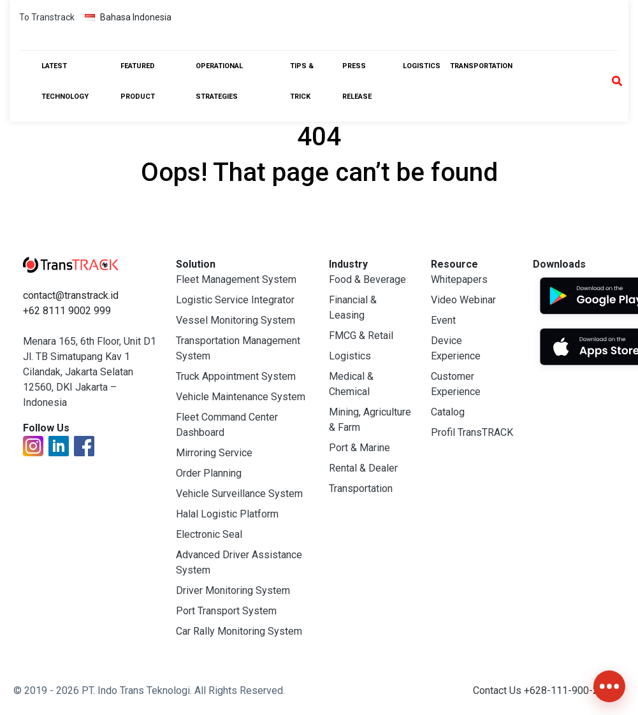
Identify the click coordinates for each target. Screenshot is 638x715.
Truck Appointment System (236, 376)
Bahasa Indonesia (128, 17)
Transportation (481, 66)
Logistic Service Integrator (235, 300)
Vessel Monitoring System (235, 320)
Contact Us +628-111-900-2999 (544, 690)
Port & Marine (359, 448)
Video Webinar (463, 300)
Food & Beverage (367, 279)
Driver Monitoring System (233, 590)
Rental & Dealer (363, 468)
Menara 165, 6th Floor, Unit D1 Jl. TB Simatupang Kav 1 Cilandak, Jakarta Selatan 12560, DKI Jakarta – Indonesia (89, 371)
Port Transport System (226, 611)
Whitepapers (459, 279)
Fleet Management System (236, 279)
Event (443, 320)
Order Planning (209, 473)
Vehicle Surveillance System (239, 493)
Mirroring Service (214, 453)
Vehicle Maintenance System (240, 397)
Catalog (448, 412)
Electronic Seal (209, 534)
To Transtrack (47, 17)
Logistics (421, 66)
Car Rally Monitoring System (239, 631)
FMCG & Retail (361, 335)
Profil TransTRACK (472, 432)
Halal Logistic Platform (227, 514)
